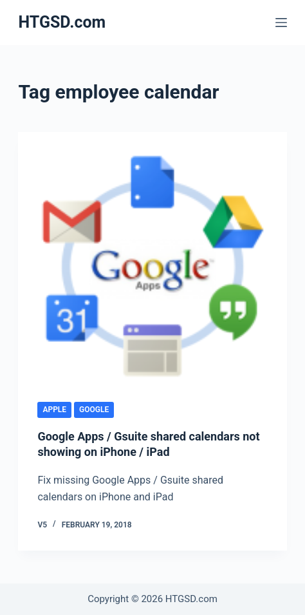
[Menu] (281, 22)
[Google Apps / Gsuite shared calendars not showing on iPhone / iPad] (152, 266)
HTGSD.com (62, 22)
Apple (54, 409)
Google (94, 409)
